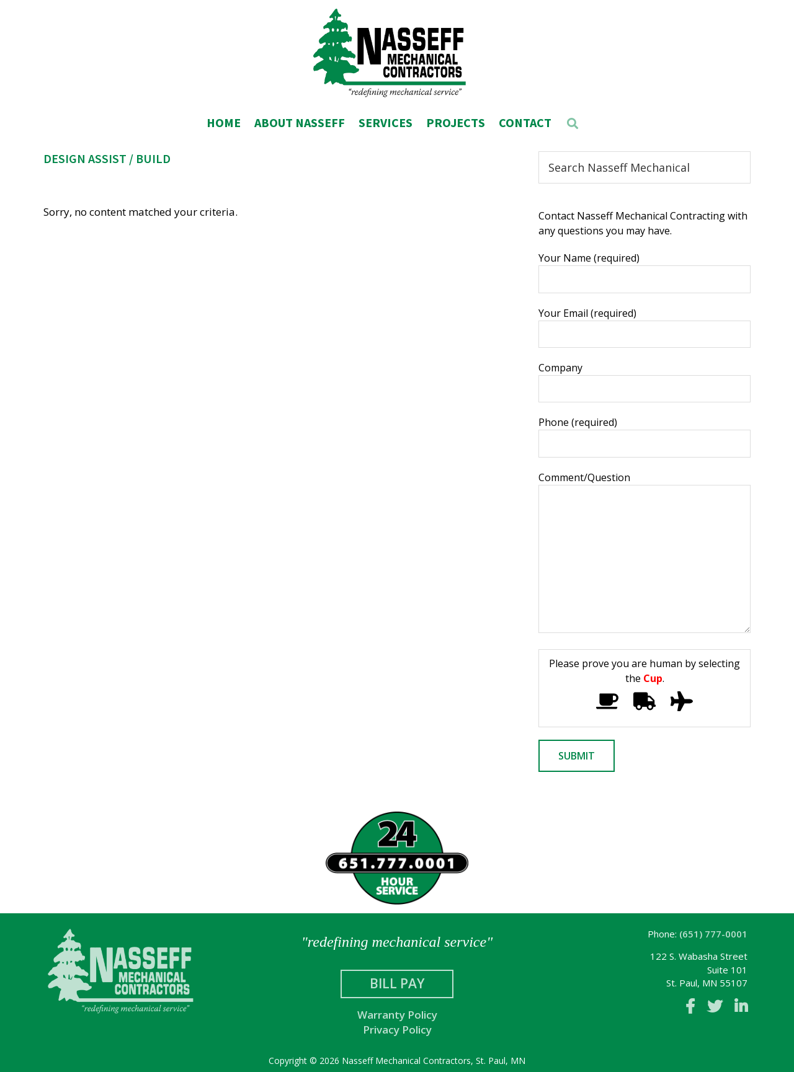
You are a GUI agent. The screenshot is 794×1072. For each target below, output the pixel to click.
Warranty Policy (397, 1015)
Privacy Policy (397, 1029)
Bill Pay (397, 983)
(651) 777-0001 (713, 934)
